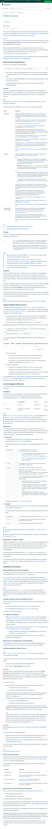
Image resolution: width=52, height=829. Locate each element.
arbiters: (20, 313)
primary (41, 120)
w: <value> (16, 241)
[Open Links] (49, 4)
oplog (43, 115)
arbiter (22, 727)
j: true (31, 179)
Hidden (16, 135)
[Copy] (47, 69)
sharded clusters (34, 33)
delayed (20, 135)
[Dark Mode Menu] (49, 8)
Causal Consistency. (16, 611)
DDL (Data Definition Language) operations (25, 376)
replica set (35, 144)
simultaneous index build (41, 803)
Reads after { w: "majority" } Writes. (33, 123)
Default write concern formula (11, 751)
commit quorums (28, 790)
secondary (21, 121)
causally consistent (41, 561)
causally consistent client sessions (15, 601)
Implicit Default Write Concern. (29, 127)
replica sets (25, 33)
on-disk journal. (14, 236)
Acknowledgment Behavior (22, 149)
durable (40, 583)
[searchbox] (28, 8)
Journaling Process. (22, 267)
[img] (4, 29)
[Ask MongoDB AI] (47, 8)
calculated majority (34, 113)
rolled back (30, 175)
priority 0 (26, 135)
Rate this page (6, 25)
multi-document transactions (13, 40)
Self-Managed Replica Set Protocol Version (18, 229)
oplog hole (40, 167)
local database (9, 643)
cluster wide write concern (26, 737)
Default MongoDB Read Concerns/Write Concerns (20, 226)
